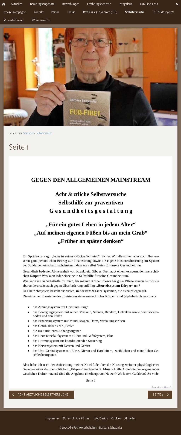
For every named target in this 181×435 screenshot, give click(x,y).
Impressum (53, 418)
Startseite (28, 133)
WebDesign (101, 418)
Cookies (116, 418)
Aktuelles (130, 418)
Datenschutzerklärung (76, 418)
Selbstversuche (44, 133)
